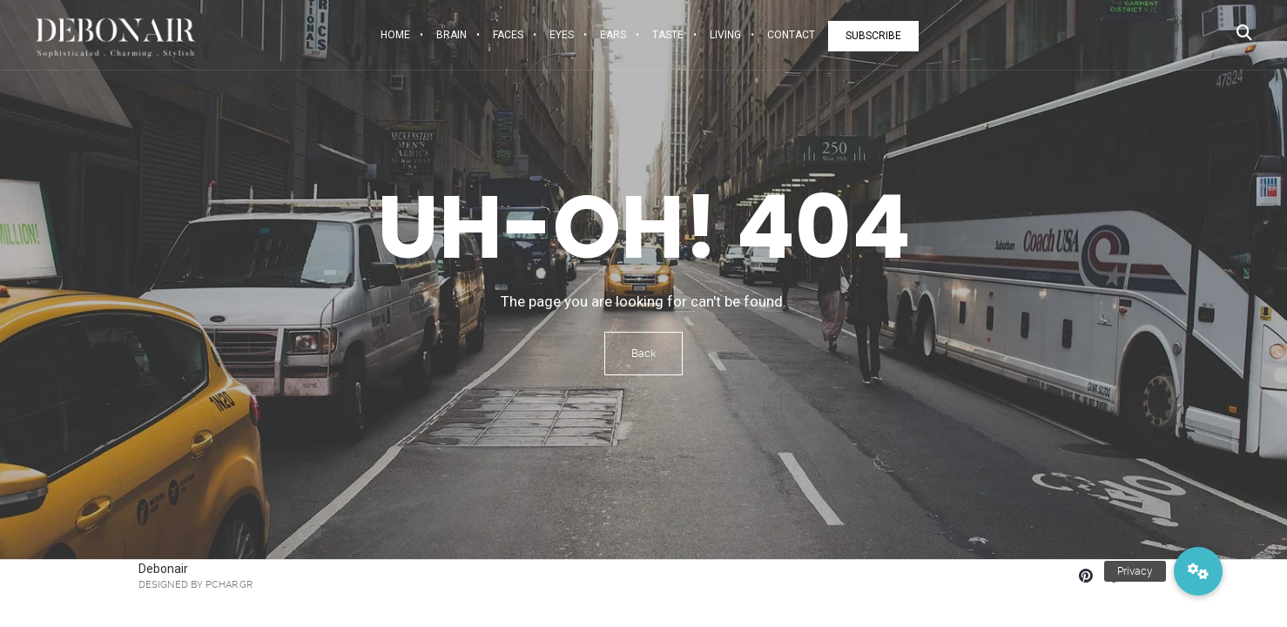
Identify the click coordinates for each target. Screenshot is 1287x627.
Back (643, 353)
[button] (1198, 571)
